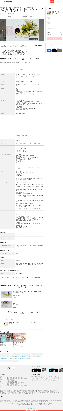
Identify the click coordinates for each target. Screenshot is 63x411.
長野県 (11, 379)
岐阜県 (11, 381)
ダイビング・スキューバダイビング (46, 377)
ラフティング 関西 (50, 392)
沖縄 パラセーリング (53, 391)
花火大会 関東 (31, 393)
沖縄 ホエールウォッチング (13, 392)
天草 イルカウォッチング (4, 392)
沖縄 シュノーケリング (54, 390)
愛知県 (13, 381)
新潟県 (13, 379)
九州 (0, 385)
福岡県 (8, 385)
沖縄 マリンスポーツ (3, 393)
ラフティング (56, 379)
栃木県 (8, 378)
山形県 (19, 377)
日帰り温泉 (48, 376)
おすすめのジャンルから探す (37, 374)
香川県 (11, 384)
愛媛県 (13, 384)
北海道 (1, 376)
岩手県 (11, 377)
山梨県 (8, 379)
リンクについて (11, 403)
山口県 (19, 383)
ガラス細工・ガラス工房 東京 (12, 393)
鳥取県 (8, 383)
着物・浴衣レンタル (35, 380)
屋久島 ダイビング (3, 391)
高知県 (16, 384)
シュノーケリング (56, 377)
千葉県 (19, 378)
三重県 (16, 381)
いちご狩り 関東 (56, 392)
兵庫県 (16, 382)
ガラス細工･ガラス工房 (42, 376)
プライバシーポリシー (39, 404)
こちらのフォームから (6, 278)
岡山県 (13, 383)
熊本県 (16, 385)
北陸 (0, 380)
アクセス (16, 16)
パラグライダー (42, 378)
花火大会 (54, 380)
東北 (0, 377)
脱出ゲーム (40, 380)
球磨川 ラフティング (43, 392)
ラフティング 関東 (25, 391)
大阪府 (13, 382)
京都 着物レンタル (3, 390)
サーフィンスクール (57, 378)
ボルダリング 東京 (31, 390)
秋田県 (16, 377)
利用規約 (50, 403)
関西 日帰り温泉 (9, 391)
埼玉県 (16, 378)
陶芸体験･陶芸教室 (34, 376)
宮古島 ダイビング (21, 393)
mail (59, 50)
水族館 (51, 380)
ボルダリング (51, 379)
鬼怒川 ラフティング (35, 392)
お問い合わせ (23, 403)
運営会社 (47, 404)
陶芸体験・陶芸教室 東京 (39, 390)
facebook (49, 50)
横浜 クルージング (46, 391)
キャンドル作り (34, 379)
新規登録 (52, 1)
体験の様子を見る (33, 39)
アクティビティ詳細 (27, 16)
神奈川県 (25, 378)
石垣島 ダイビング (46, 390)
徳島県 (8, 384)
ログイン (57, 1)
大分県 (19, 385)
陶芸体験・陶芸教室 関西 (23, 390)
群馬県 (11, 378)
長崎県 (13, 385)
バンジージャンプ (46, 380)
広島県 (16, 383)
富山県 (8, 380)
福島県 (22, 377)
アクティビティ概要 (6, 16)
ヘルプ (18, 403)
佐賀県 (11, 385)
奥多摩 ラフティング (21, 392)
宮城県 (13, 377)
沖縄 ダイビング (9, 390)
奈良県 (19, 382)
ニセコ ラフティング (32, 391)
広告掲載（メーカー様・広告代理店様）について (38, 403)
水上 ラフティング (39, 391)
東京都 (22, 378)
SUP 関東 (26, 393)
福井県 (13, 380)
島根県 (11, 383)
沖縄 (0, 386)
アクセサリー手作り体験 (35, 378)
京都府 (11, 382)
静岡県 (8, 381)
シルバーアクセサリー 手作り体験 (42, 379)
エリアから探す (3, 374)
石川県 (11, 380)
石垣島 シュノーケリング (17, 391)
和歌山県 (22, 382)
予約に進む (54, 38)
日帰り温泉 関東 (15, 390)
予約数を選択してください (53, 28)
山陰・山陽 (2, 383)
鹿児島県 (25, 385)
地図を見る (18, 77)
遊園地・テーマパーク (49, 378)
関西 (0, 382)
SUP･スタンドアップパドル (36, 377)
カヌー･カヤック (54, 376)
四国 (0, 384)
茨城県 (13, 378)
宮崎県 (22, 385)
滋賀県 (8, 382)
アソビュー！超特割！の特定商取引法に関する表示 (23, 404)
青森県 (8, 377)
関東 (0, 378)
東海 (0, 381)
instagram (8, 368)
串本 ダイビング (28, 392)
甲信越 (1, 379)
